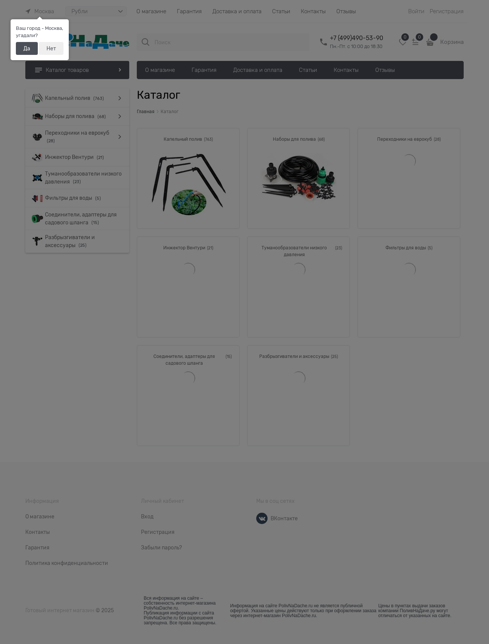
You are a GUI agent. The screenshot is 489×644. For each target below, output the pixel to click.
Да (26, 48)
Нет (51, 48)
